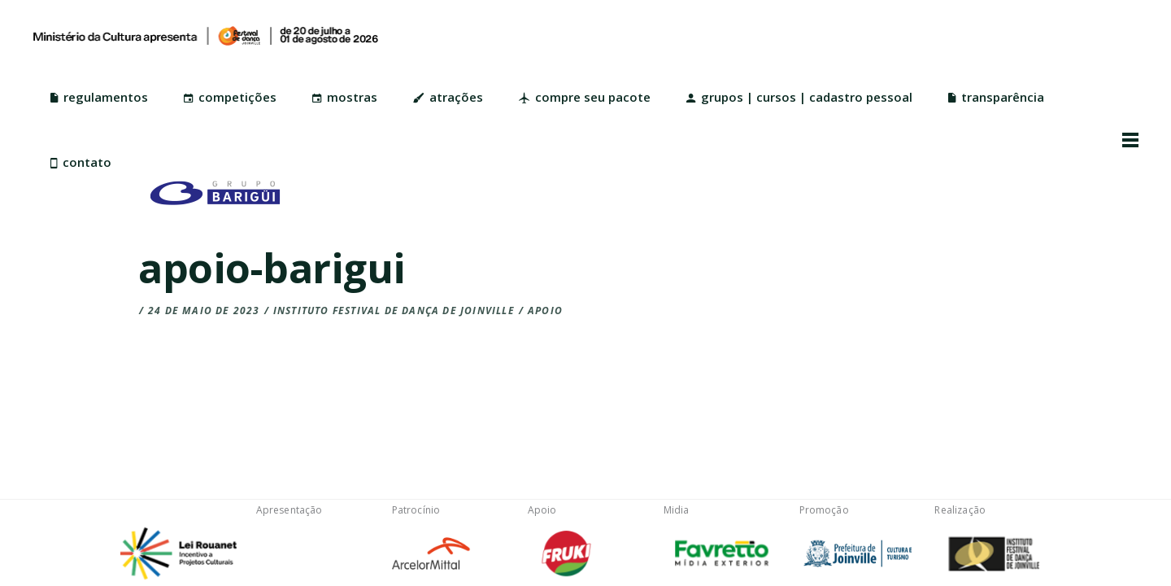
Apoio (545, 310)
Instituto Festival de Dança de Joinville (394, 310)
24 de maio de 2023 (204, 310)
